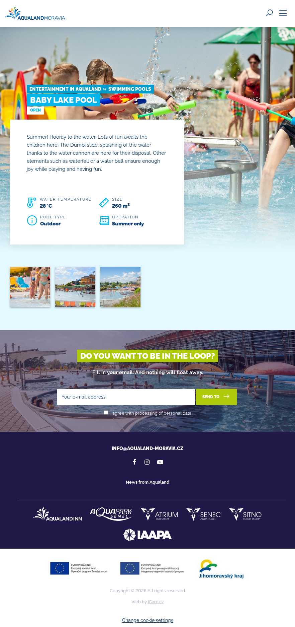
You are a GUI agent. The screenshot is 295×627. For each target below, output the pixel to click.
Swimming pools (129, 89)
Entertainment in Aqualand (65, 89)
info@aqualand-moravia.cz (147, 448)
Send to (216, 397)
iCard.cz (156, 601)
